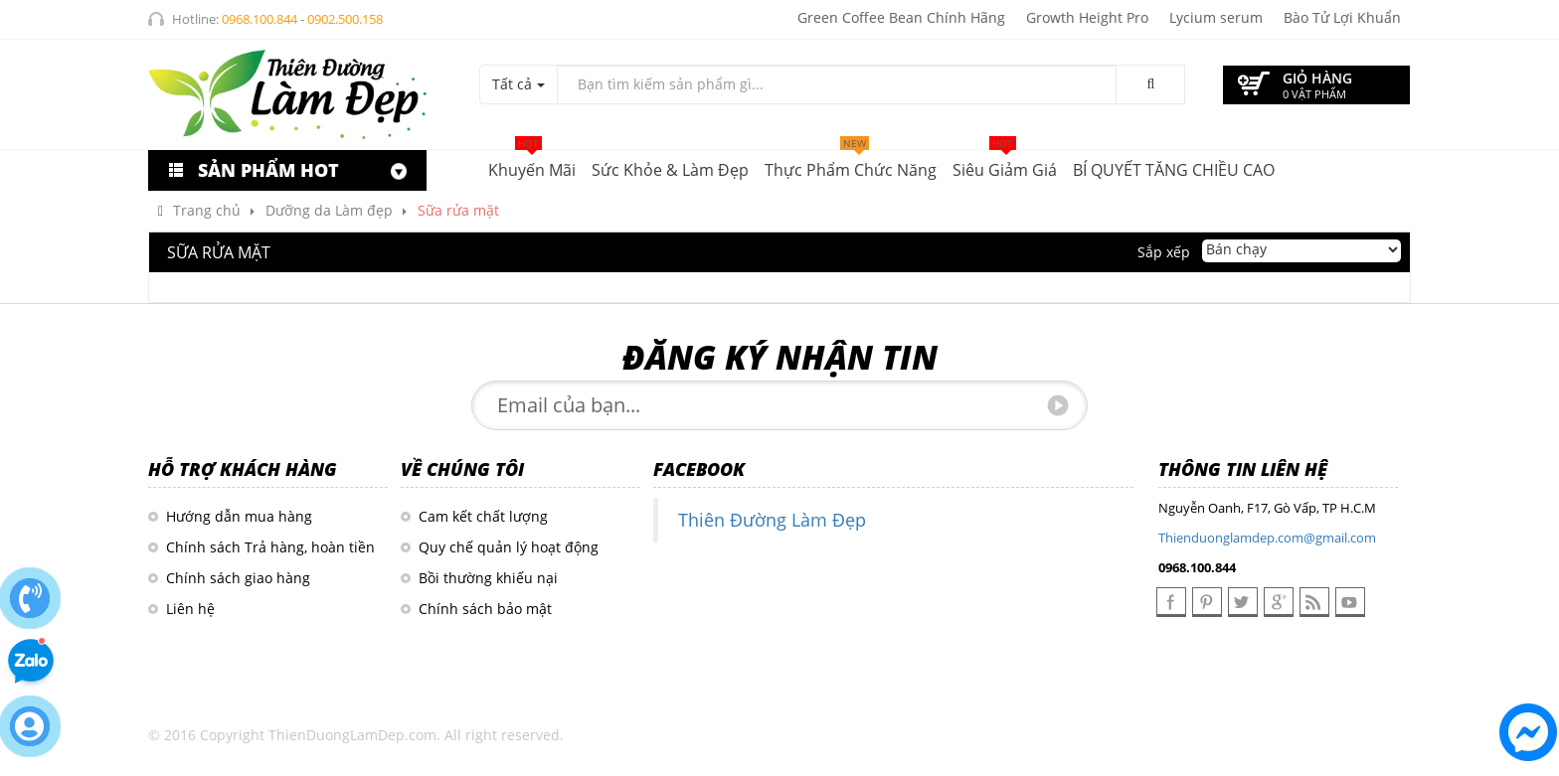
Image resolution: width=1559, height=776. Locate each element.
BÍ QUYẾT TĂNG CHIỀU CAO (1174, 170)
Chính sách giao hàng (238, 577)
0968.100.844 (259, 19)
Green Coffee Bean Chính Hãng (901, 17)
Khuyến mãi (532, 166)
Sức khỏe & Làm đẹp (670, 170)
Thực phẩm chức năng (851, 166)
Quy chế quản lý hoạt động (509, 547)
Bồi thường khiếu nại (488, 577)
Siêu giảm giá (1005, 166)
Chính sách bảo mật (485, 608)
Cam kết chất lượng (483, 516)
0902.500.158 (345, 19)
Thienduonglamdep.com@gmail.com (1267, 537)
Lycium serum (1216, 17)
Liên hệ (190, 608)
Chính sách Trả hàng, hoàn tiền (270, 547)
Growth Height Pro (1087, 17)
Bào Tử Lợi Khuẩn (1342, 17)
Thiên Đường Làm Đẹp (772, 520)
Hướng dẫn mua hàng (239, 516)
